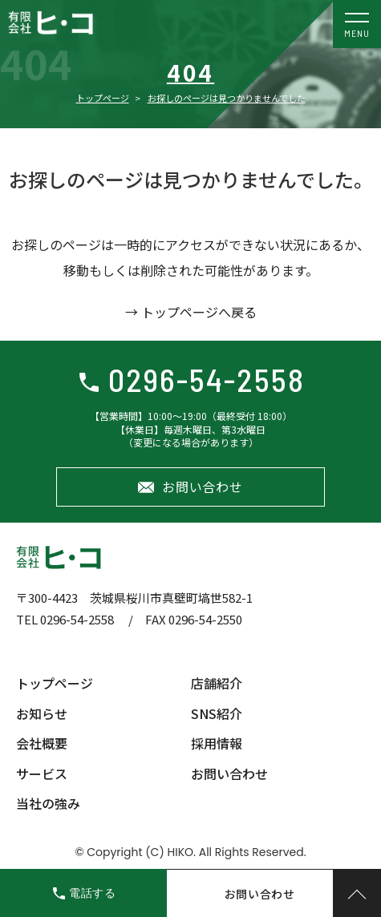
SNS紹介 (216, 713)
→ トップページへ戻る (191, 311)
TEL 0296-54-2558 (65, 619)
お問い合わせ (202, 486)
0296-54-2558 (206, 379)
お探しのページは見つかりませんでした (227, 97)
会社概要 (41, 743)
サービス (41, 773)
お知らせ (41, 713)
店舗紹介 (216, 683)
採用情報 (216, 743)
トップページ (102, 97)
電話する (92, 892)
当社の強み (48, 803)
